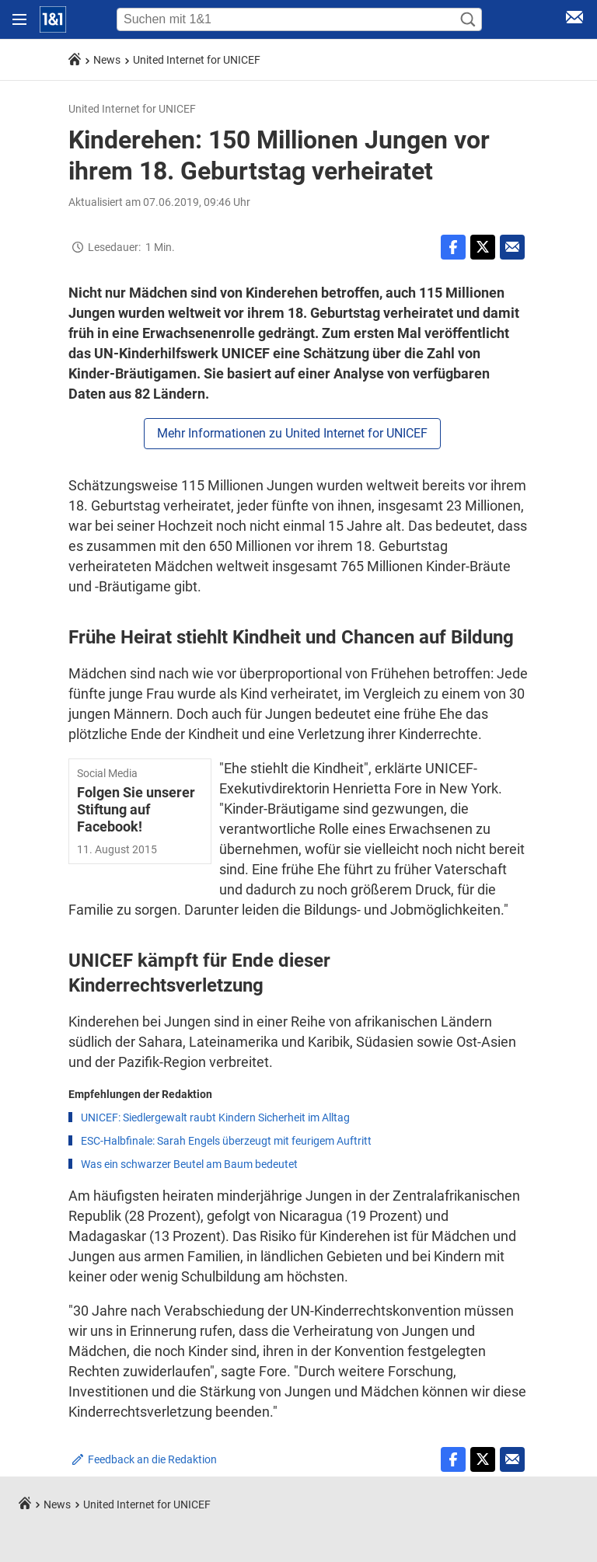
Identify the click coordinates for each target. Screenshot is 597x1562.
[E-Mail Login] (574, 19)
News (106, 60)
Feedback (152, 1459)
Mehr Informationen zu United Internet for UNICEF (292, 433)
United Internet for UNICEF (196, 60)
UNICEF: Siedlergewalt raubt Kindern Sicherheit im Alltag (215, 1117)
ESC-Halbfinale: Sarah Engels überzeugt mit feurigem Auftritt (226, 1141)
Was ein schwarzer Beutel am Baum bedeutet (189, 1164)
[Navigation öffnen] (19, 19)
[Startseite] (53, 19)
